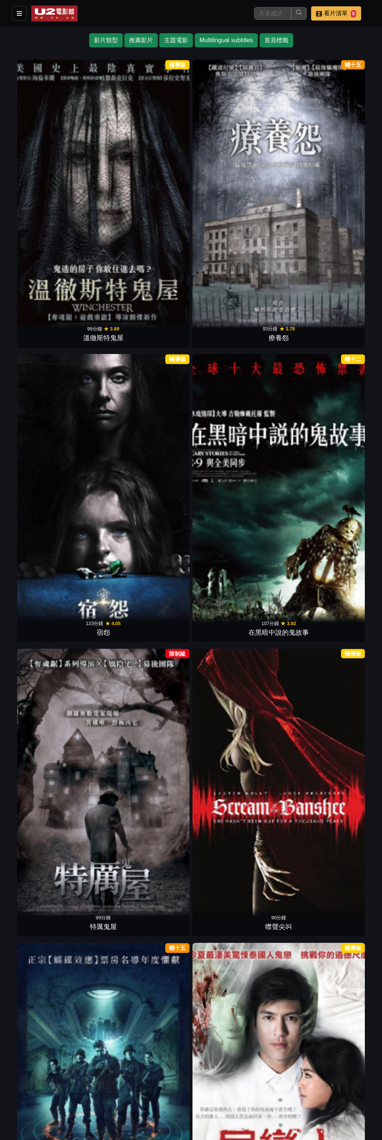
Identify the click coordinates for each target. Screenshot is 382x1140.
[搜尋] (272, 13)
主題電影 (176, 40)
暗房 (284, 366)
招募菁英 (182, 1102)
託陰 (35, 366)
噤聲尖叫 (346, 148)
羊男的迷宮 (346, 695)
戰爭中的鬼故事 (35, 257)
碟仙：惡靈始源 (35, 476)
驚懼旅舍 (97, 695)
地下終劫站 (98, 585)
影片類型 (106, 40)
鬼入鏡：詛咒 (222, 585)
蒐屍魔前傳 (222, 695)
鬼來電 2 (160, 257)
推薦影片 (141, 40)
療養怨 (98, 148)
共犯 (284, 804)
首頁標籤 (276, 40)
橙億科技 (203, 1130)
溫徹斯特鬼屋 (35, 148)
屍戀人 (98, 257)
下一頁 (191, 1052)
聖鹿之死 (346, 476)
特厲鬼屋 (284, 148)
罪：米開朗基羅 (221, 804)
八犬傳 (346, 913)
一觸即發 (284, 913)
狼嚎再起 (97, 913)
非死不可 (160, 585)
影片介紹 (182, 1087)
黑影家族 (97, 366)
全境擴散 (346, 804)
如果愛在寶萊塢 (160, 913)
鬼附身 (284, 476)
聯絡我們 (328, 1087)
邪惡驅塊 (97, 476)
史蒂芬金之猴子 (346, 585)
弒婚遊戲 (284, 257)
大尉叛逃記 (35, 804)
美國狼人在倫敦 (160, 695)
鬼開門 (160, 476)
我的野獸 (222, 257)
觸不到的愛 (160, 804)
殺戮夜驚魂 (346, 366)
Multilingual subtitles (226, 40)
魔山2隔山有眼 (160, 366)
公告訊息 (292, 1087)
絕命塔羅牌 (35, 695)
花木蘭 (98, 804)
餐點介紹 (219, 1087)
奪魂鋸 (35, 585)
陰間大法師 (160, 1023)
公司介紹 (219, 1102)
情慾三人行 (346, 257)
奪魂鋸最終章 (35, 913)
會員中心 (255, 1102)
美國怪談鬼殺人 (221, 366)
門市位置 (255, 1087)
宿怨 (160, 148)
